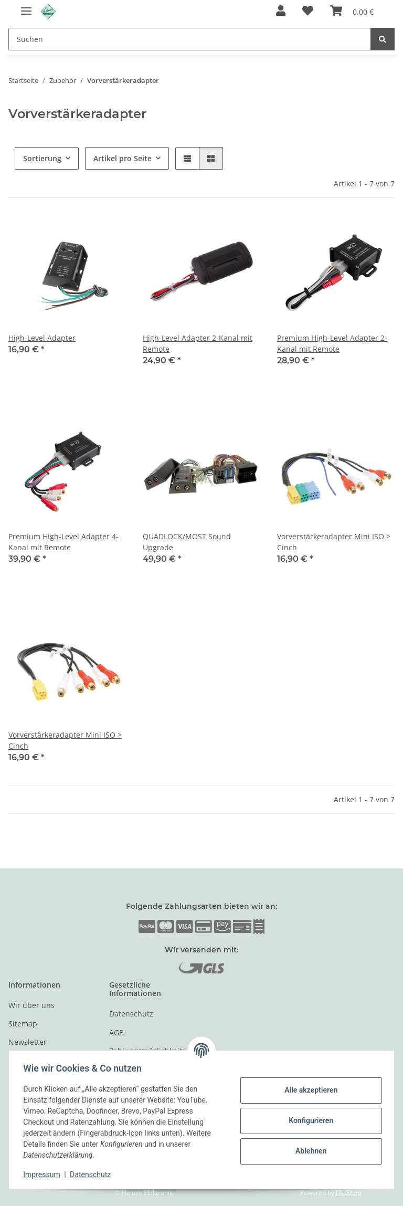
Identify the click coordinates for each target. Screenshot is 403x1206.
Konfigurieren (308, 1120)
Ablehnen (308, 1151)
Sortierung (42, 158)
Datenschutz (131, 1014)
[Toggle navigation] (26, 6)
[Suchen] (189, 39)
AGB (116, 1032)
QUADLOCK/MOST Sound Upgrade (187, 541)
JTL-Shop (348, 1192)
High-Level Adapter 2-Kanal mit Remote (197, 343)
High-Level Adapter (42, 338)
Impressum (44, 1174)
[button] (281, 11)
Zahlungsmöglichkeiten (150, 1051)
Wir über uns (31, 1005)
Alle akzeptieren (308, 1090)
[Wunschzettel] (308, 11)
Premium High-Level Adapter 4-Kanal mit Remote (63, 541)
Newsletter (27, 1042)
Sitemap (22, 1024)
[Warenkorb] (352, 11)
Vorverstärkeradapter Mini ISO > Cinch (333, 541)
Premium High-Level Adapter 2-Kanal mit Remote (332, 343)
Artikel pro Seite (122, 158)
